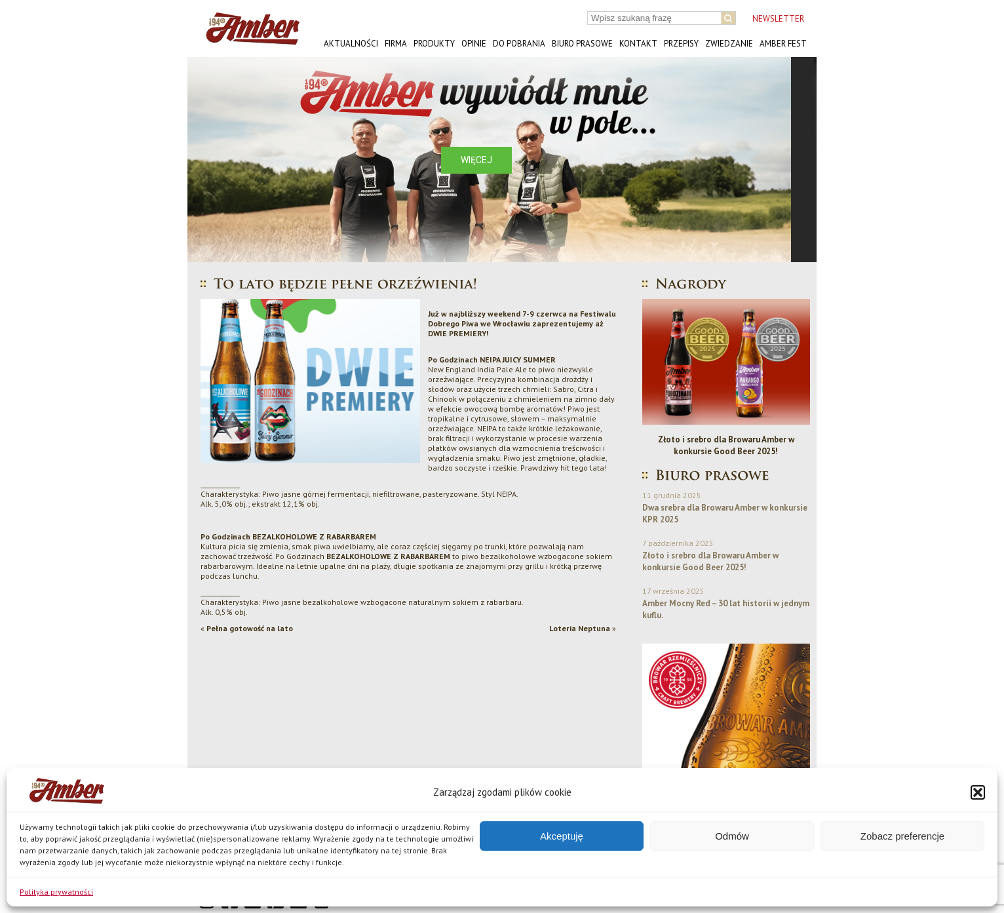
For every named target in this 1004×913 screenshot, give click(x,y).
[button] (977, 792)
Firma (396, 43)
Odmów (732, 836)
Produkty (434, 43)
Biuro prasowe (582, 43)
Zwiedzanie (729, 43)
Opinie (473, 43)
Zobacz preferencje (902, 836)
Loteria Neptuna (579, 628)
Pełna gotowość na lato (249, 628)
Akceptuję (561, 836)
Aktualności (351, 43)
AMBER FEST (783, 43)
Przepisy (681, 43)
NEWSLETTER (778, 18)
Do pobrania (519, 43)
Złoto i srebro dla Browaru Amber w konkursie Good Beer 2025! (726, 445)
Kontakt (638, 43)
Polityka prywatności (56, 892)
